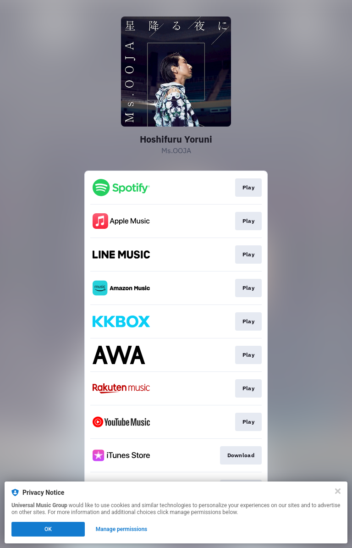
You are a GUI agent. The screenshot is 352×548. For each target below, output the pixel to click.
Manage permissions (122, 529)
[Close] (337, 491)
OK (48, 529)
